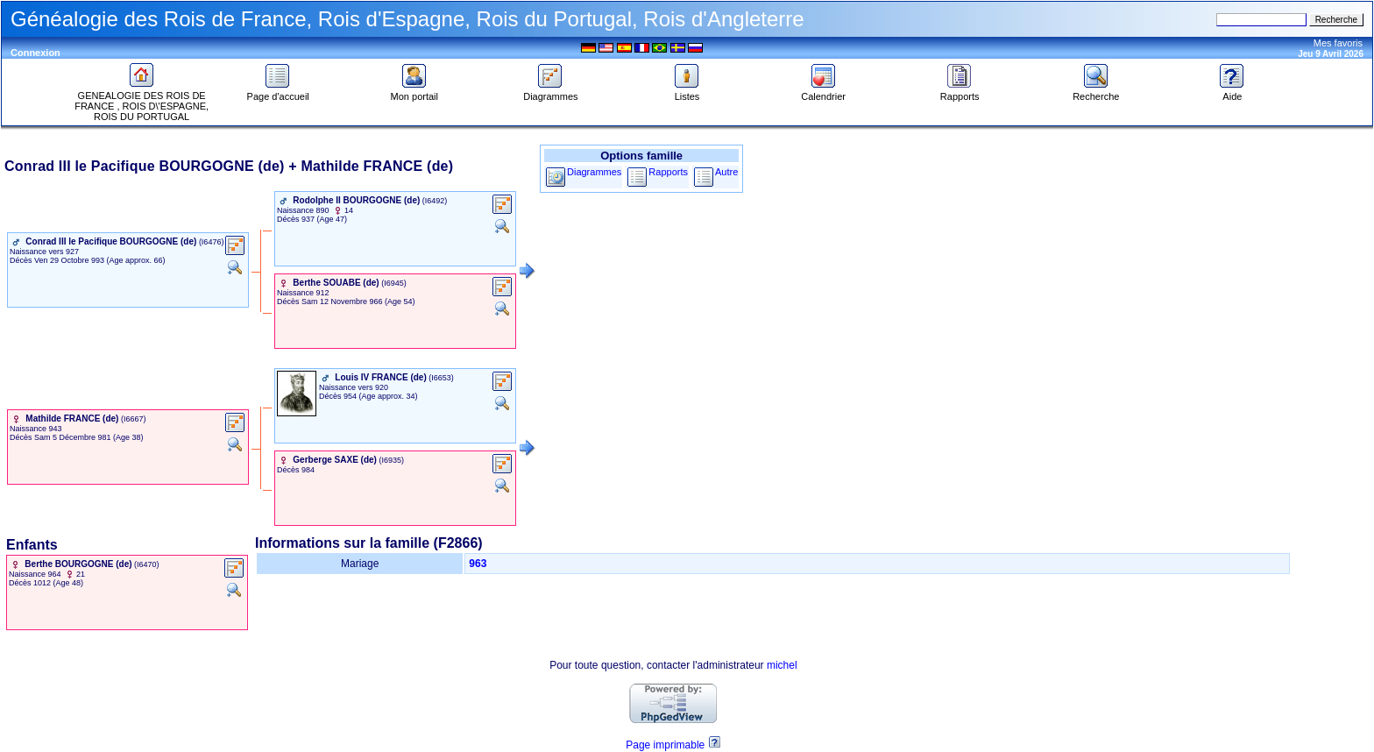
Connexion (35, 52)
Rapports (960, 92)
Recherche (1096, 92)
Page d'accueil (278, 92)
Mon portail (414, 92)
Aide (1232, 92)
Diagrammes (550, 92)
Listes (687, 92)
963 (477, 563)
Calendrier (823, 92)
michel (782, 665)
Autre (726, 172)
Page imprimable (665, 745)
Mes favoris (1338, 43)
